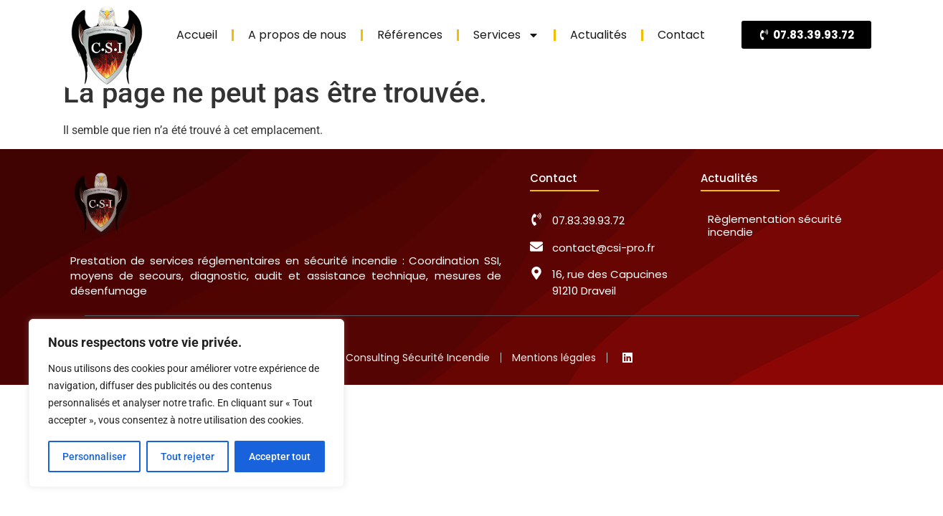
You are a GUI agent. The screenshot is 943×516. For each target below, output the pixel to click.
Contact (681, 35)
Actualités (598, 35)
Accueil (196, 35)
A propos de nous (297, 35)
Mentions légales (554, 357)
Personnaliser (94, 456)
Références (409, 35)
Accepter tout (280, 456)
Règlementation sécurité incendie (775, 225)
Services (506, 35)
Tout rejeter (187, 456)
